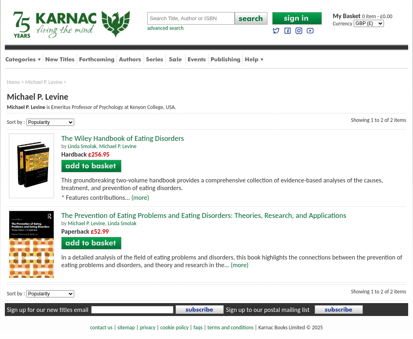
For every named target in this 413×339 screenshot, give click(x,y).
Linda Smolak (82, 146)
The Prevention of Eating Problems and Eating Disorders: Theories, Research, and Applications (203, 215)
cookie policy (174, 327)
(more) (140, 197)
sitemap (126, 327)
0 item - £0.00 (362, 16)
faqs (198, 327)
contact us (101, 327)
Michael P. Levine (44, 82)
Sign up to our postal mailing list (267, 310)
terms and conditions (230, 327)
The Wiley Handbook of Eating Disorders (122, 138)
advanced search (165, 28)
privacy (148, 327)
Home (13, 82)
